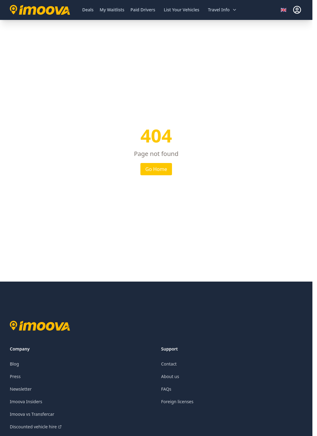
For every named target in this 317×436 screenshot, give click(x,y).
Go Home (156, 169)
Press (15, 376)
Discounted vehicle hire (36, 427)
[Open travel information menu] (222, 10)
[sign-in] (297, 10)
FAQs (166, 389)
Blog (14, 364)
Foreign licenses (177, 401)
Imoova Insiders (26, 401)
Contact (169, 364)
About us (170, 376)
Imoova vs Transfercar (32, 414)
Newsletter (21, 389)
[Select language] (285, 10)
